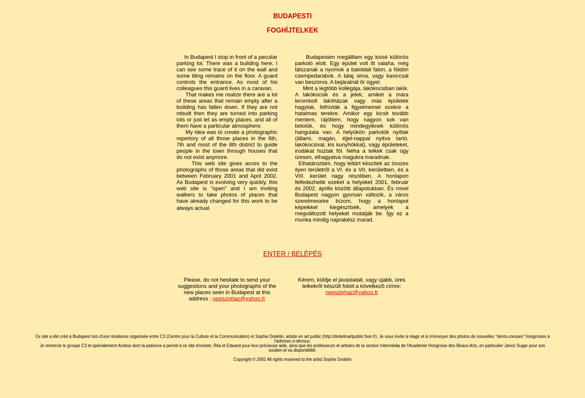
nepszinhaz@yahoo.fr (239, 298)
